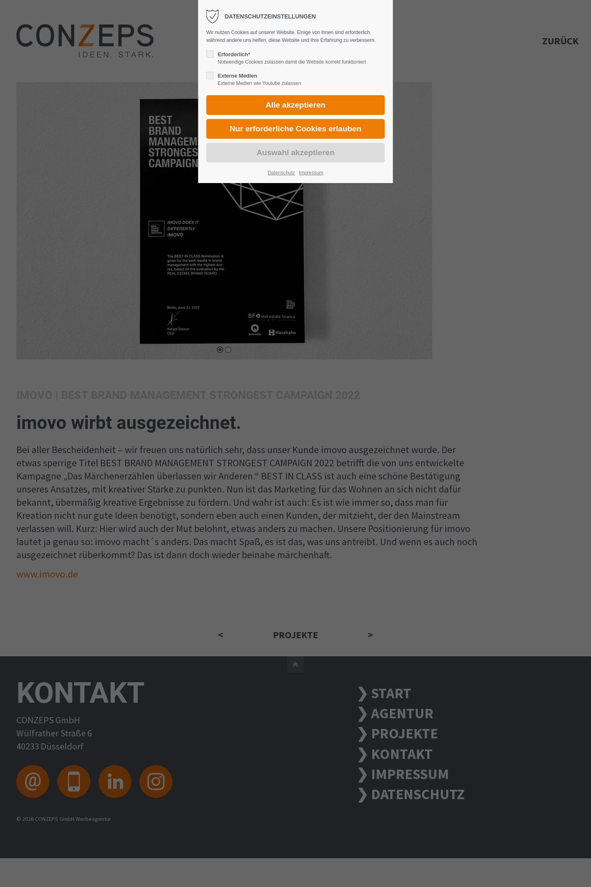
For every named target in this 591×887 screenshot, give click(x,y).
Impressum (311, 173)
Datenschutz (281, 173)
